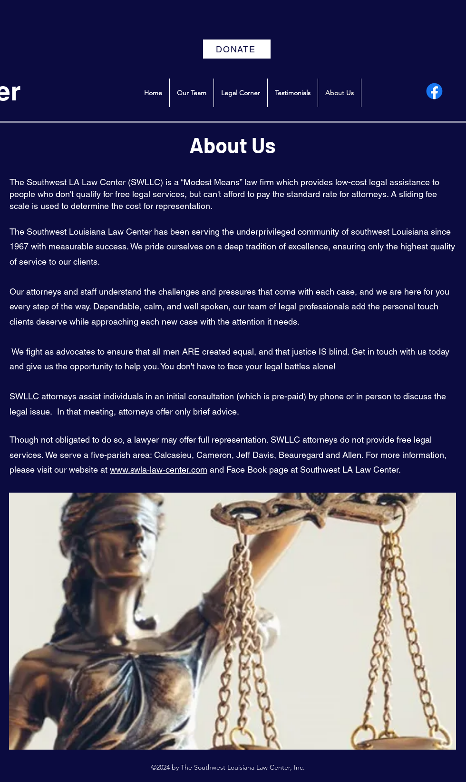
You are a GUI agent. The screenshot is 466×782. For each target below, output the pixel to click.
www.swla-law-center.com (158, 470)
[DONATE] (237, 49)
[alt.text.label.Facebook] (434, 91)
